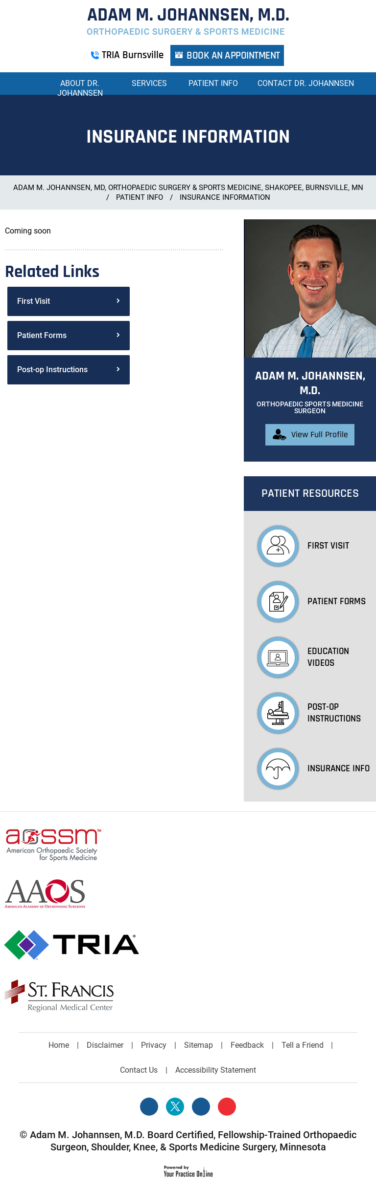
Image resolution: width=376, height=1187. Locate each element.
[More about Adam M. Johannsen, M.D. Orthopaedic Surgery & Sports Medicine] (188, 21)
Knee (144, 1147)
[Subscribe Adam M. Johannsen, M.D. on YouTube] (227, 1107)
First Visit (33, 301)
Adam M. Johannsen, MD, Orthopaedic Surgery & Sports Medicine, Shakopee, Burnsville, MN (188, 187)
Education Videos (303, 657)
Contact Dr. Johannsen (306, 83)
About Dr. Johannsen (80, 88)
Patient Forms (42, 335)
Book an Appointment (234, 55)
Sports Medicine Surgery (222, 1147)
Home (26, 83)
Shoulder (110, 1147)
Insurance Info (314, 768)
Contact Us (139, 1070)
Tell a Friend (303, 1045)
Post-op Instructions (52, 369)
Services (149, 83)
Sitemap (198, 1045)
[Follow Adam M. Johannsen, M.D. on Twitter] (175, 1107)
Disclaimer (105, 1045)
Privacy (153, 1045)
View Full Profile (319, 434)
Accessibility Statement (215, 1070)
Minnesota (303, 1147)
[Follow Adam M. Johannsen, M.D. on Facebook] (149, 1107)
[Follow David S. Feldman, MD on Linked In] (201, 1107)
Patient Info (213, 83)
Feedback (247, 1045)
